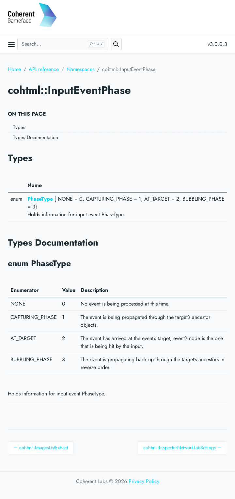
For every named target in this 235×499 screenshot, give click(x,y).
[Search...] (62, 44)
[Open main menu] (11, 44)
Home (14, 69)
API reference (44, 69)
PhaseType (40, 199)
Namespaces (80, 69)
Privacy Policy (144, 481)
